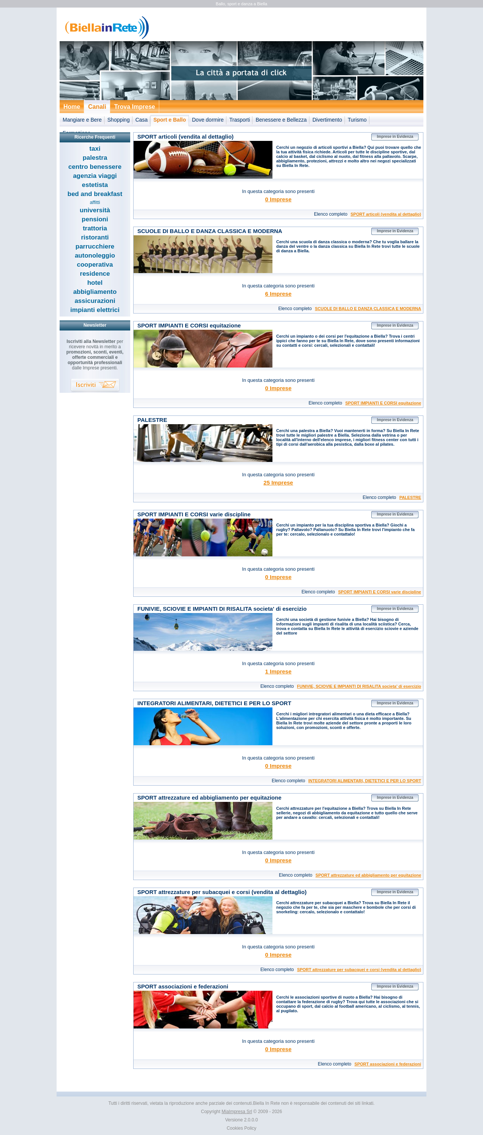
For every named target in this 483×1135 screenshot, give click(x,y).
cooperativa (95, 264)
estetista (95, 184)
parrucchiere (94, 246)
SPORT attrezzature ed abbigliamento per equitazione (368, 875)
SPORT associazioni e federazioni (387, 1064)
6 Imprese (278, 293)
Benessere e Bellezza (280, 120)
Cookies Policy (242, 1128)
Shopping (119, 120)
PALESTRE (410, 497)
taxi (94, 148)
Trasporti (239, 120)
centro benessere (95, 166)
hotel (95, 282)
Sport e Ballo (169, 120)
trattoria (95, 228)
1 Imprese (278, 671)
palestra (95, 157)
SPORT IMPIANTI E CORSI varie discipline (379, 592)
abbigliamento (95, 291)
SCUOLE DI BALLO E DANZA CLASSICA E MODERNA (368, 308)
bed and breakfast (95, 194)
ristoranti (95, 237)
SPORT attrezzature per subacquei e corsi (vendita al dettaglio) (359, 969)
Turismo (357, 120)
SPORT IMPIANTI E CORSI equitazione (383, 403)
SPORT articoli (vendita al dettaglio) (386, 214)
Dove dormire (208, 120)
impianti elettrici (94, 309)
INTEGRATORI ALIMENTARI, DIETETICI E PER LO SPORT (364, 780)
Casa (141, 120)
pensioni (95, 219)
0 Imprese (278, 199)
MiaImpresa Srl (237, 1111)
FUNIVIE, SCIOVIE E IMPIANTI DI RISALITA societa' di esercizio (359, 686)
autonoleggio (95, 255)
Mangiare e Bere (82, 120)
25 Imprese (278, 482)
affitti (95, 202)
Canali (97, 106)
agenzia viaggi (95, 175)
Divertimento (327, 120)
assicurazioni (95, 300)
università (95, 210)
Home (71, 106)
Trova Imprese (134, 106)
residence (95, 273)
